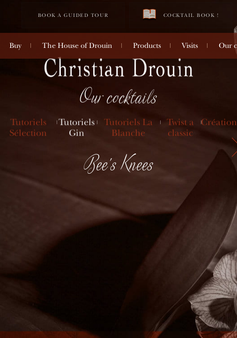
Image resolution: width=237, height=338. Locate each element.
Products (147, 45)
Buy (15, 45)
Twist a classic (180, 127)
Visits (190, 45)
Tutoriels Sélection (28, 127)
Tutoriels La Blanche (128, 127)
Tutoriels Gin (77, 127)
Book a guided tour (73, 15)
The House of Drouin (77, 45)
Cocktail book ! (180, 15)
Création (219, 122)
